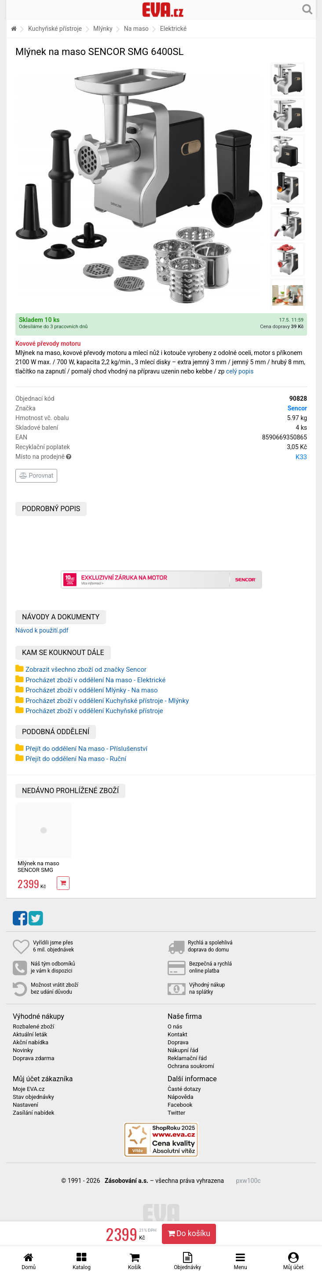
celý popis (240, 371)
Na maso (136, 28)
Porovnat (36, 475)
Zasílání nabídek (33, 1113)
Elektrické (173, 28)
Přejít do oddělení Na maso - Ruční (76, 759)
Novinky (23, 1050)
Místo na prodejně (161, 457)
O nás (175, 1027)
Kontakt (177, 1035)
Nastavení (25, 1105)
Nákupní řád (183, 1050)
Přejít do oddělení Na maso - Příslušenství (86, 749)
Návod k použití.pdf (41, 630)
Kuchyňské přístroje (55, 28)
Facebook (180, 1105)
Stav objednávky (33, 1097)
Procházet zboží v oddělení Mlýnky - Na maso (92, 690)
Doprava (178, 1042)
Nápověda (180, 1097)
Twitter (176, 1113)
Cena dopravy (282, 326)
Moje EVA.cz (28, 1089)
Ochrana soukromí (191, 1066)
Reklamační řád (187, 1058)
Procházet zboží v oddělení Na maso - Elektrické (95, 680)
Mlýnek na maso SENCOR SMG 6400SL (38, 869)
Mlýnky (103, 28)
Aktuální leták (30, 1035)
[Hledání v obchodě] (307, 9)
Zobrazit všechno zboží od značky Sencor (86, 669)
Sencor (297, 408)
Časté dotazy (184, 1089)
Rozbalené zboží (33, 1027)
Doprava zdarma (34, 1058)
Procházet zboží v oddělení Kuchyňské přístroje (94, 711)
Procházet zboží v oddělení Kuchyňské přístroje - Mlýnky (107, 701)
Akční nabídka (30, 1042)
